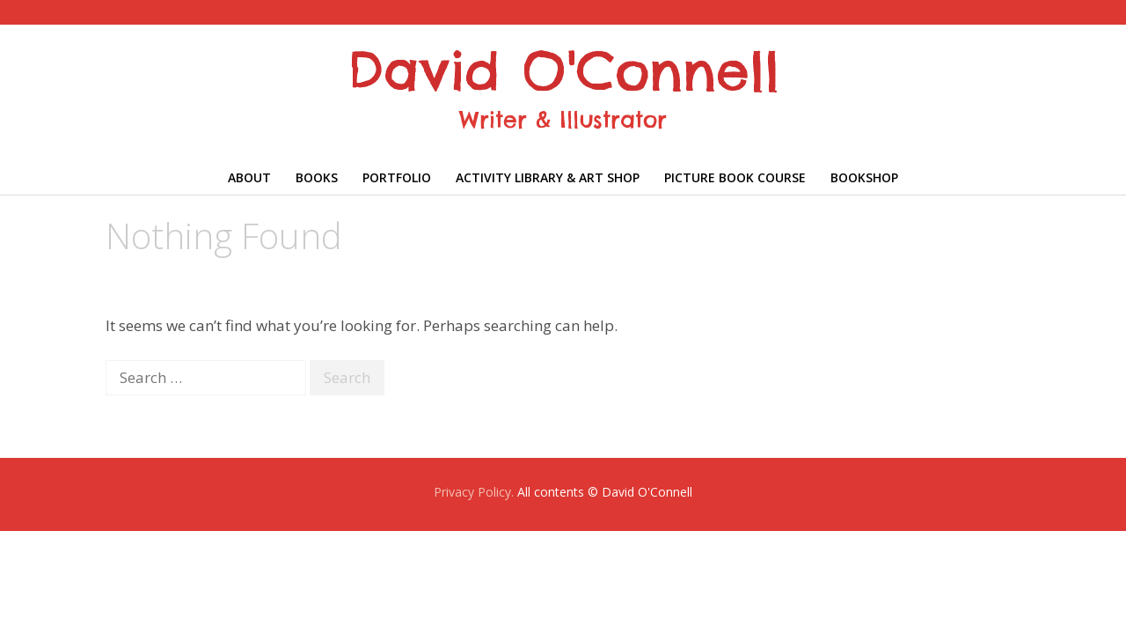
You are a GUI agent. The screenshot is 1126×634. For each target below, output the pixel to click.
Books (317, 177)
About (249, 177)
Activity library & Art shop (548, 177)
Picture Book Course (735, 177)
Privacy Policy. (474, 491)
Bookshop (864, 177)
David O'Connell (563, 70)
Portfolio (396, 177)
